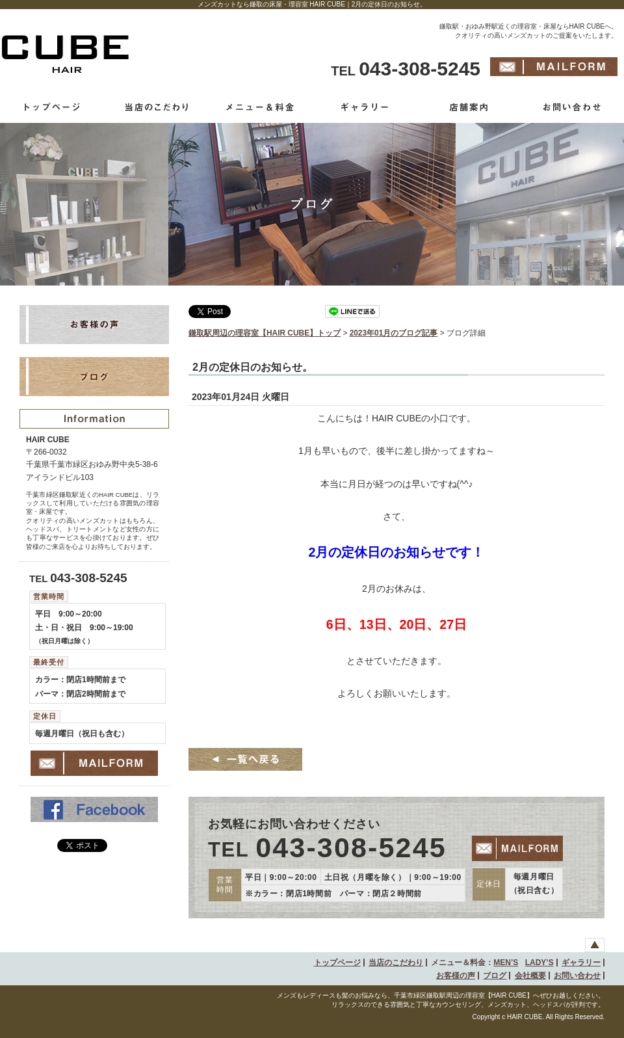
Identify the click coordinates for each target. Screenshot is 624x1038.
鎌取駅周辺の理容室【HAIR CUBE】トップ (264, 333)
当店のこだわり (396, 962)
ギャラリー (581, 962)
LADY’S (539, 962)
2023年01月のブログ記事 (394, 333)
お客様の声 (455, 975)
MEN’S (505, 962)
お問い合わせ (577, 975)
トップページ (337, 962)
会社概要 (530, 975)
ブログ (494, 975)
